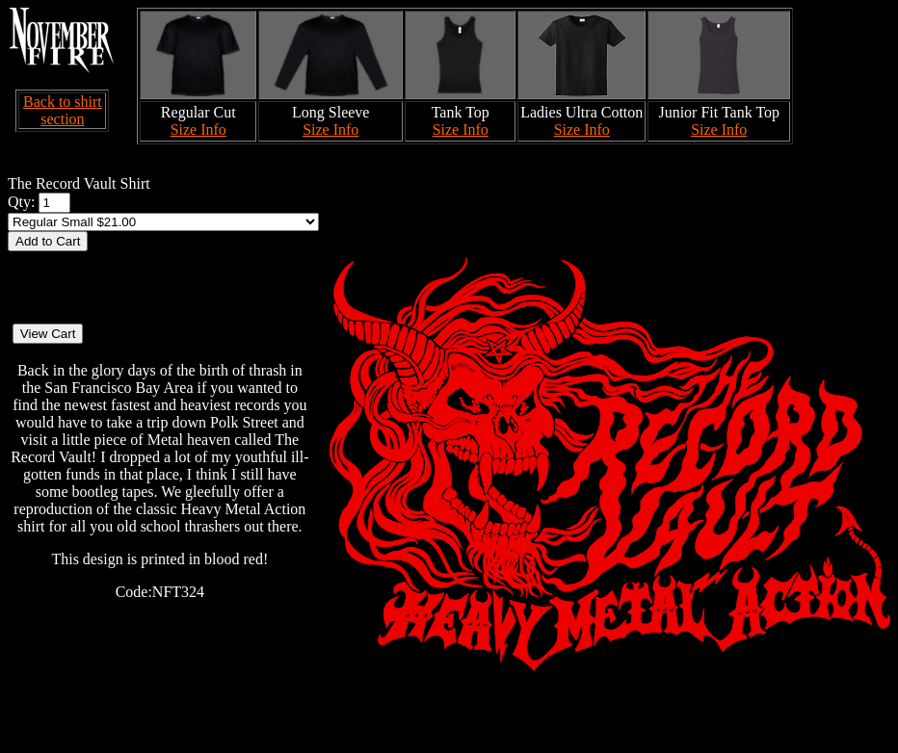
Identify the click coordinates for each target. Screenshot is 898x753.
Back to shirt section (62, 110)
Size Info (198, 129)
